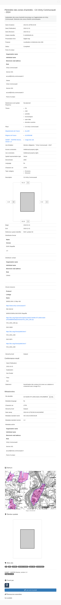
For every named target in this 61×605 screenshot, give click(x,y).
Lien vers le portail (30, 590)
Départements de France (12, 131)
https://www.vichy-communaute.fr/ (15, 305)
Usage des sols (29, 140)
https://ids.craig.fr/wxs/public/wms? (16, 331)
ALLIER (27, 131)
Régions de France (10, 135)
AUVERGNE (28, 135)
